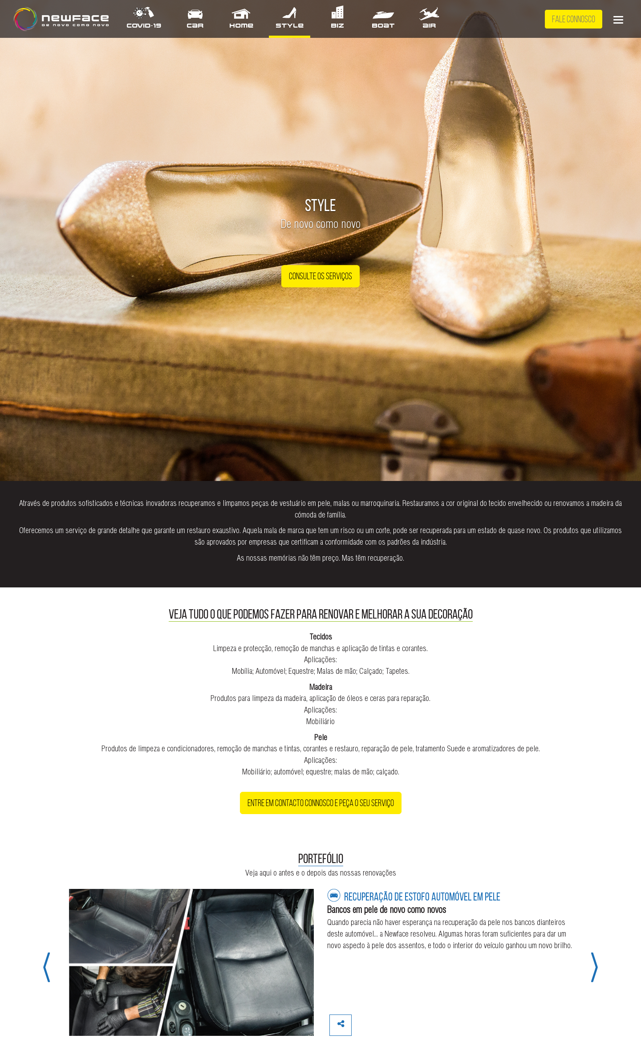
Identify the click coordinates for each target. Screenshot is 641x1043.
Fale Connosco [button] (573, 19)
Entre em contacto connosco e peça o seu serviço (320, 803)
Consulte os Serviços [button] (320, 276)
